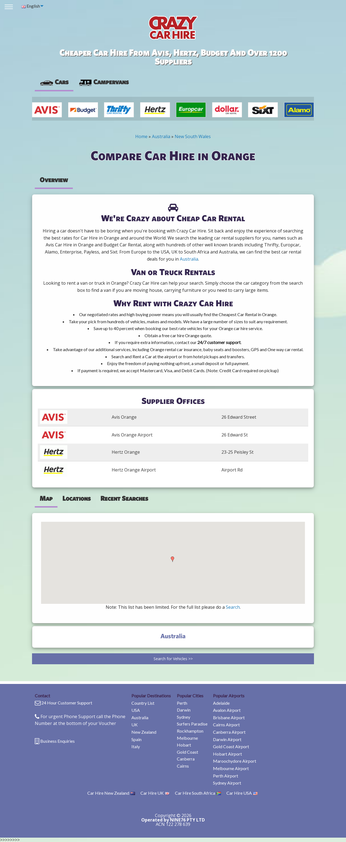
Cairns (183, 765)
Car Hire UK (154, 793)
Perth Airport (225, 775)
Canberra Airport (229, 732)
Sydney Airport (227, 782)
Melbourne (187, 738)
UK (134, 724)
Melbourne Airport (231, 768)
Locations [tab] (76, 498)
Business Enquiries (57, 741)
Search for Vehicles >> (173, 658)
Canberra (186, 758)
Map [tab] (46, 498)
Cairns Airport (226, 724)
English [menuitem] (30, 5)
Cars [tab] (54, 82)
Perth (182, 703)
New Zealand (143, 732)
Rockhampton (190, 730)
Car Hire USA (242, 793)
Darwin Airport (227, 739)
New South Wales (193, 136)
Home (141, 136)
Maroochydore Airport (234, 761)
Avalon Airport (227, 710)
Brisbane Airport (229, 717)
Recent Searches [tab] (124, 498)
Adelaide (221, 703)
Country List (142, 703)
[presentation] (103, 82)
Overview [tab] (54, 179)
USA (135, 710)
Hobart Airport (227, 753)
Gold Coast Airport (231, 746)
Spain (136, 739)
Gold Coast (187, 751)
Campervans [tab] (103, 82)
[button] (172, 559)
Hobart (184, 744)
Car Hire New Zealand (111, 793)
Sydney (183, 716)
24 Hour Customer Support (66, 702)
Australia (161, 136)
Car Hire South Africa (198, 793)
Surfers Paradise (192, 723)
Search (233, 607)
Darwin (184, 709)
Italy (135, 746)
